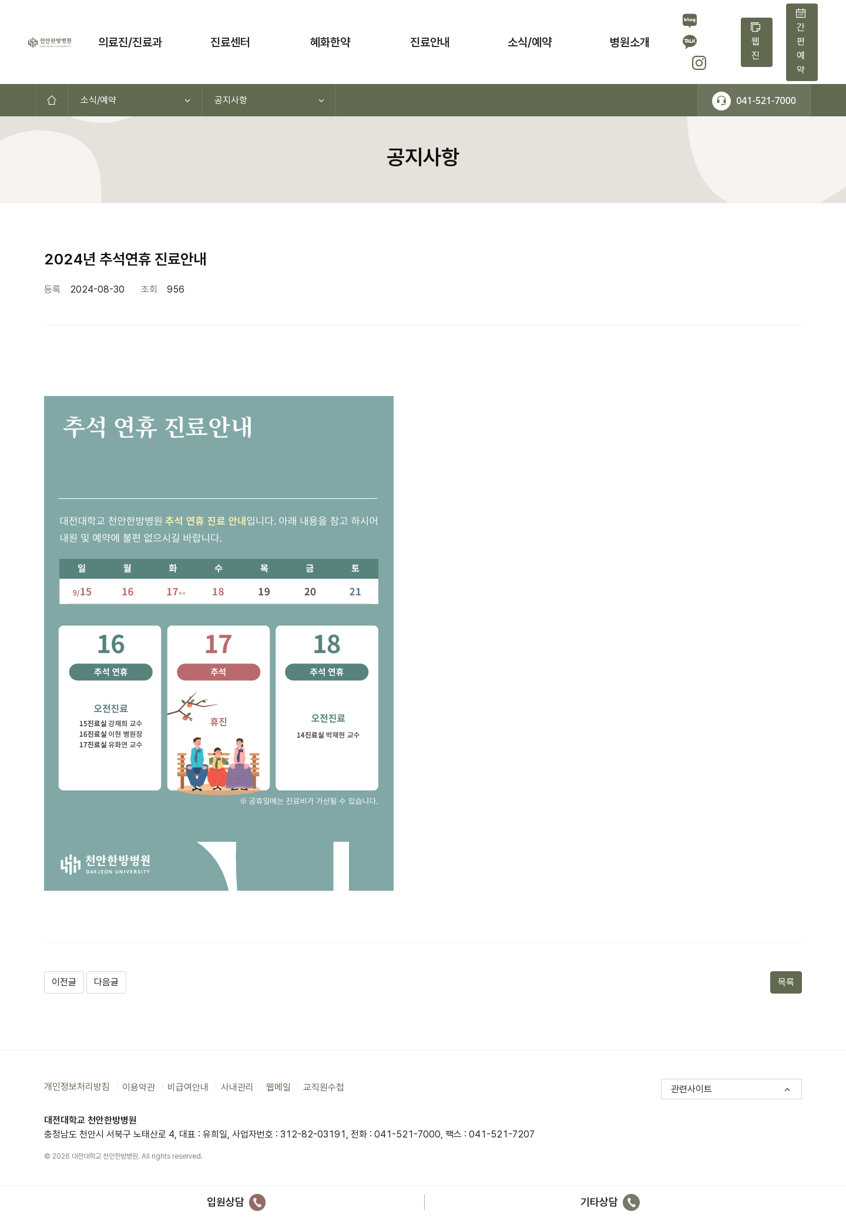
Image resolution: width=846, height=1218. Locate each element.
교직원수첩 (323, 1086)
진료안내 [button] (430, 42)
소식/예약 (98, 100)
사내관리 (237, 1086)
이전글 (64, 982)
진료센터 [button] (230, 42)
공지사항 (230, 100)
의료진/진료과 (130, 42)
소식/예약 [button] (530, 42)
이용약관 (138, 1086)
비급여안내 (188, 1086)
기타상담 (610, 1202)
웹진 (755, 41)
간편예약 (800, 41)
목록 (786, 982)
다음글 (106, 982)
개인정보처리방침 (77, 1086)
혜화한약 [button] (330, 42)
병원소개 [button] (630, 42)
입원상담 (236, 1202)
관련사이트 (691, 1089)
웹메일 (278, 1086)
